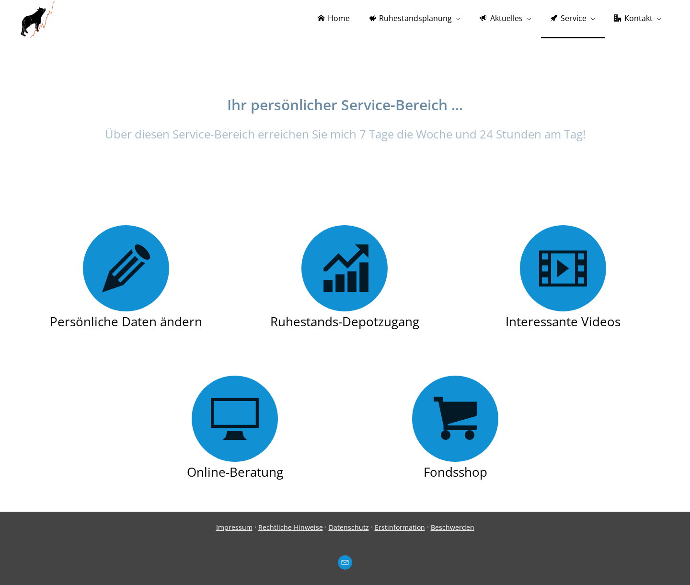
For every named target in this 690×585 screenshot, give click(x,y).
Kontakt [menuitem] (633, 18)
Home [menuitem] (334, 18)
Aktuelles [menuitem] (501, 18)
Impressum (234, 527)
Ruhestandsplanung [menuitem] (410, 18)
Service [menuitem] (568, 18)
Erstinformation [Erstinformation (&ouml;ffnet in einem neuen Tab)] (400, 527)
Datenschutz (349, 527)
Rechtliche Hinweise (290, 527)
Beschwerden (452, 527)
